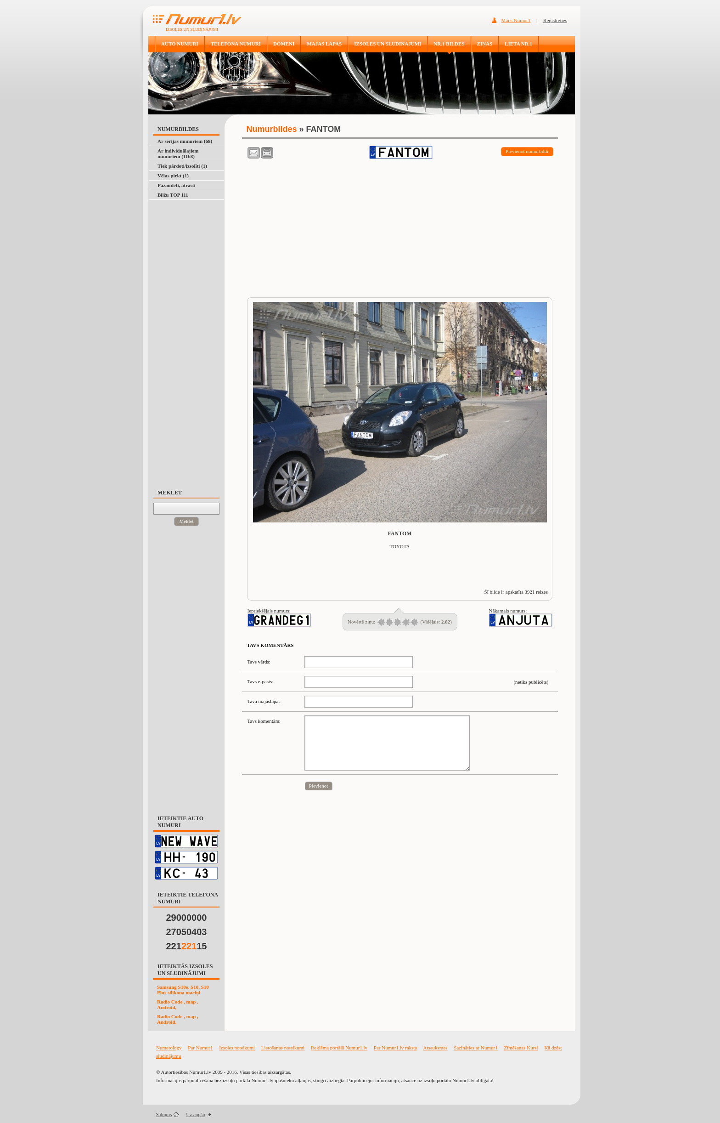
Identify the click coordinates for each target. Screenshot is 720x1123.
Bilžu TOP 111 (173, 195)
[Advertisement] (191, 340)
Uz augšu (195, 1114)
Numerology (169, 1047)
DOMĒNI (283, 43)
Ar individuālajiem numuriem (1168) (178, 153)
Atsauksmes (435, 1047)
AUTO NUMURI (179, 43)
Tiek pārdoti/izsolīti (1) (182, 166)
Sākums (164, 1114)
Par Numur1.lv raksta (395, 1047)
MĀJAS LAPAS (324, 43)
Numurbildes (272, 129)
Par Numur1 (200, 1047)
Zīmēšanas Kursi (521, 1047)
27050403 (186, 932)
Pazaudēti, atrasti (176, 185)
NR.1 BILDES (448, 43)
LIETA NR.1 (518, 43)
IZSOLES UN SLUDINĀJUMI (387, 43)
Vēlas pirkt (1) (173, 175)
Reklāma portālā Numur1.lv (339, 1047)
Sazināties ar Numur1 (475, 1047)
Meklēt (186, 521)
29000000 (186, 918)
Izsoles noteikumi (237, 1047)
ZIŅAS (485, 43)
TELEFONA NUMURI (236, 43)
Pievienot (318, 785)
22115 (186, 946)
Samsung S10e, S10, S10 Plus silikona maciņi (183, 989)
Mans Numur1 (516, 20)
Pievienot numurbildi (527, 151)
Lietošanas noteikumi (282, 1047)
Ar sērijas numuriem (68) (185, 141)
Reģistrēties (555, 20)
